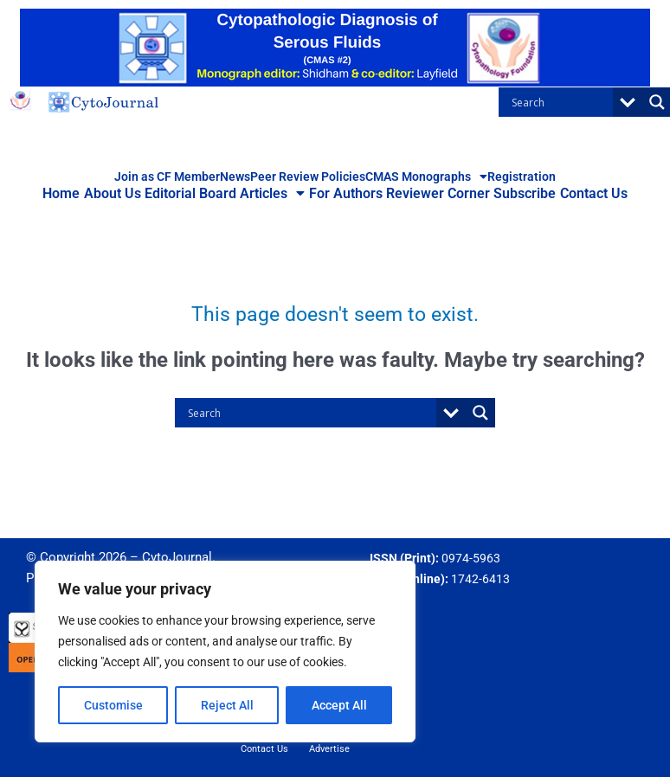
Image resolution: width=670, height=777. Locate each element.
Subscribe (516, 193)
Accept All (339, 705)
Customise (113, 705)
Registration (521, 176)
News (235, 176)
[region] (225, 651)
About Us (122, 193)
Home (74, 193)
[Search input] (560, 102)
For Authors (344, 193)
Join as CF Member (167, 176)
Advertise (329, 748)
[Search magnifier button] (480, 412)
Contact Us (581, 193)
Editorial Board (196, 193)
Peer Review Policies (307, 176)
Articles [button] (274, 193)
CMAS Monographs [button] (426, 176)
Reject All (227, 705)
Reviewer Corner (433, 193)
